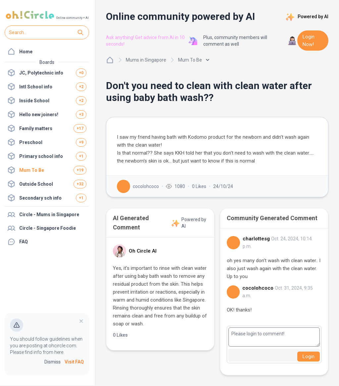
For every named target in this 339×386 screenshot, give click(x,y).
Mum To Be (193, 60)
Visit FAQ (74, 362)
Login (309, 357)
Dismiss (53, 362)
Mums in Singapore (146, 60)
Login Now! (309, 40)
